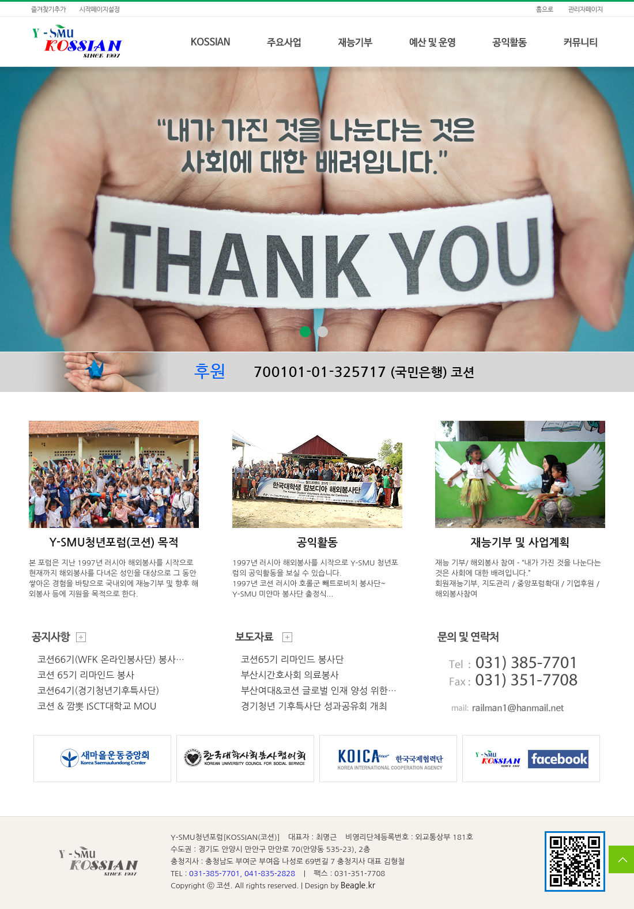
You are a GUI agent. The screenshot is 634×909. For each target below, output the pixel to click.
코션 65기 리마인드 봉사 (85, 675)
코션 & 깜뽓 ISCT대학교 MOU (97, 706)
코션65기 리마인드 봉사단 (292, 659)
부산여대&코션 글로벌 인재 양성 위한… (319, 690)
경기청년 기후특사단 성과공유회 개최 (314, 706)
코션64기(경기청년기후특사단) (98, 690)
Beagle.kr (358, 885)
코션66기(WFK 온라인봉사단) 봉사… (110, 659)
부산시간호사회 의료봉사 (290, 675)
